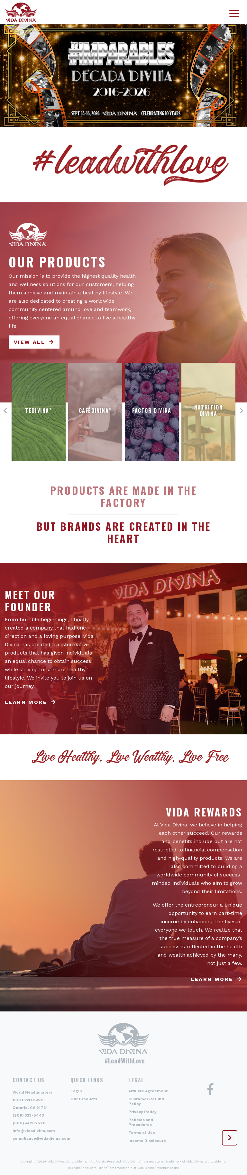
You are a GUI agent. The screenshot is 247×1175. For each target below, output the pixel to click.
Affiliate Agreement (148, 1091)
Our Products (83, 1099)
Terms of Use (141, 1132)
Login (76, 1091)
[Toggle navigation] (234, 12)
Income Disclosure (147, 1140)
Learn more (26, 702)
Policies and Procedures (140, 1122)
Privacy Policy (142, 1112)
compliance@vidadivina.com (41, 1138)
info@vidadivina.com (34, 1131)
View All (29, 342)
